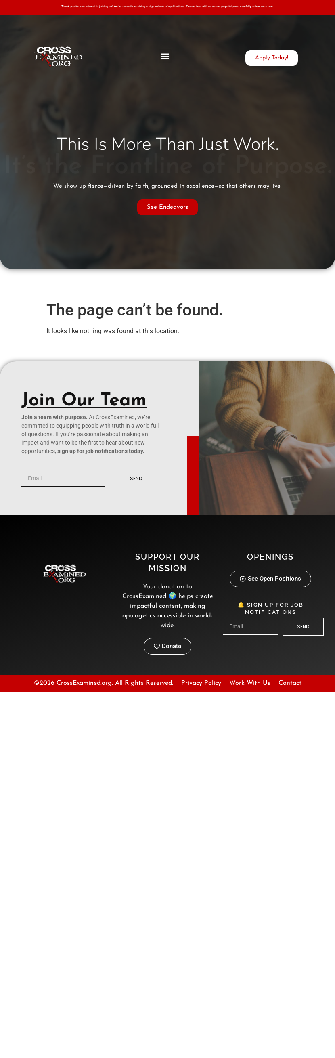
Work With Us (249, 683)
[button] (165, 56)
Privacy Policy (201, 683)
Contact (290, 683)
